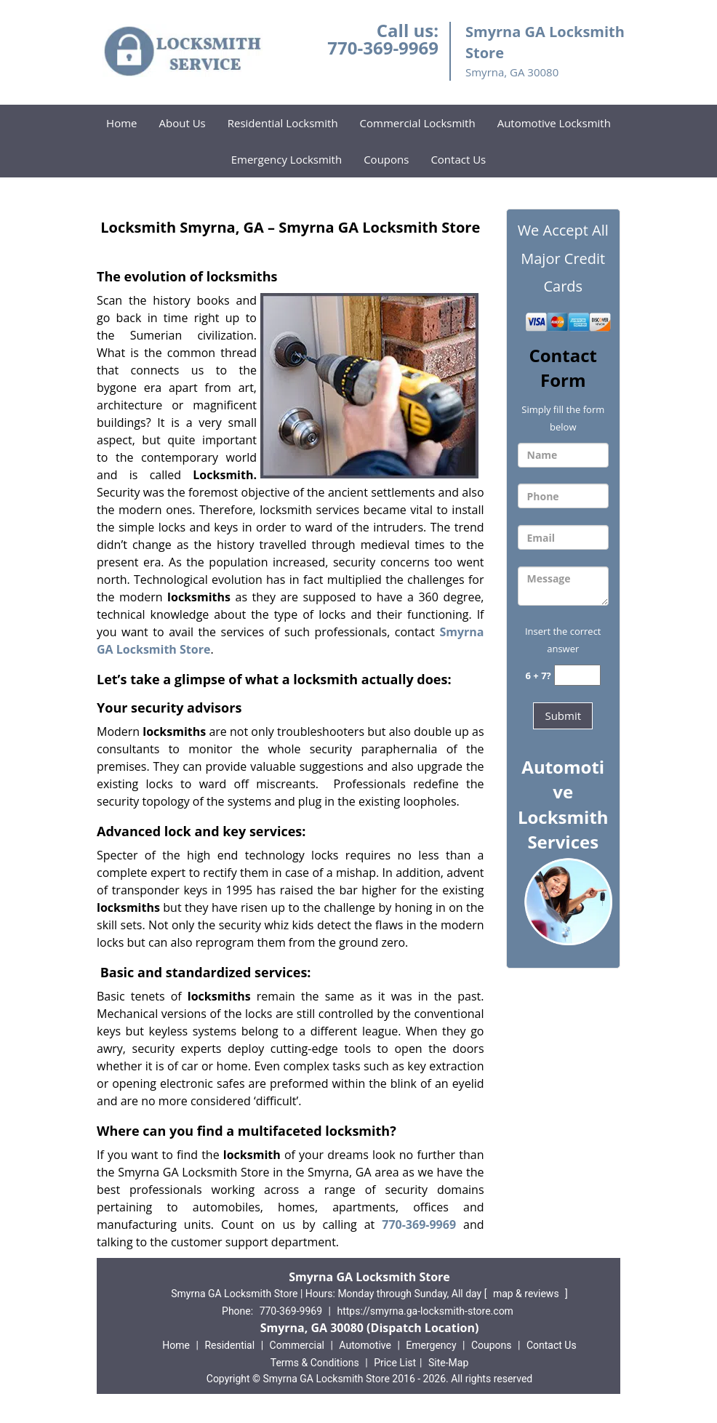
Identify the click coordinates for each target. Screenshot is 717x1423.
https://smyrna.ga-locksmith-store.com (425, 1311)
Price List (395, 1362)
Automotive (365, 1345)
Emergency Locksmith (286, 159)
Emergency (431, 1345)
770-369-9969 (382, 48)
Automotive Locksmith (554, 123)
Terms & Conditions (315, 1362)
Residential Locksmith (283, 123)
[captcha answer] (577, 675)
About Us (182, 123)
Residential (229, 1345)
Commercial (297, 1345)
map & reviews (527, 1293)
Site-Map (448, 1362)
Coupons (386, 159)
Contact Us (458, 159)
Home (121, 123)
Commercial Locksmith (418, 123)
